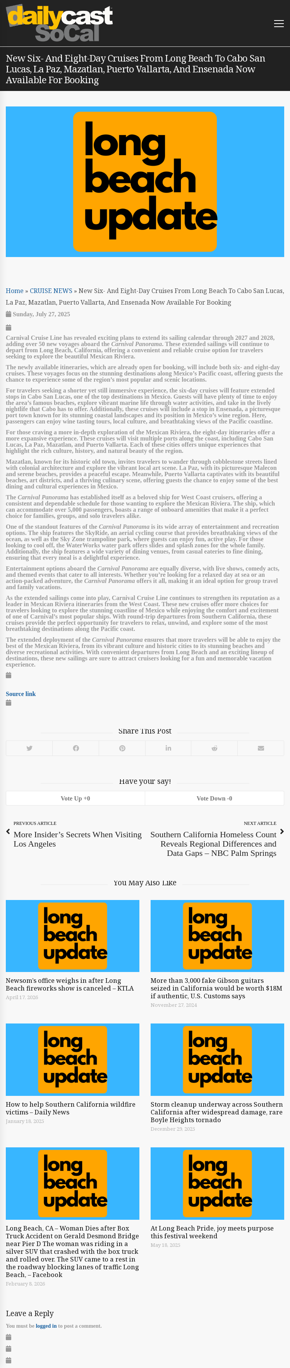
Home (15, 290)
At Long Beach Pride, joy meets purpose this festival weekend (212, 1232)
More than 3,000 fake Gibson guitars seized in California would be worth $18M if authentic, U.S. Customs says (216, 988)
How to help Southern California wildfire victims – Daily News (71, 1108)
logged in (46, 1326)
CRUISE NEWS (51, 290)
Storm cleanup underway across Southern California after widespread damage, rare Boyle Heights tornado (217, 1112)
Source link (21, 694)
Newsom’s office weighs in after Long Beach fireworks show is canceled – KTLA (70, 984)
